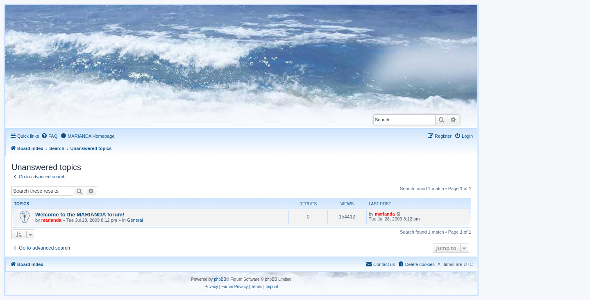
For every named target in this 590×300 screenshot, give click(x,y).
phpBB (220, 279)
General (135, 220)
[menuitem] (49, 136)
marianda (51, 220)
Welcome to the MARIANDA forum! (80, 214)
